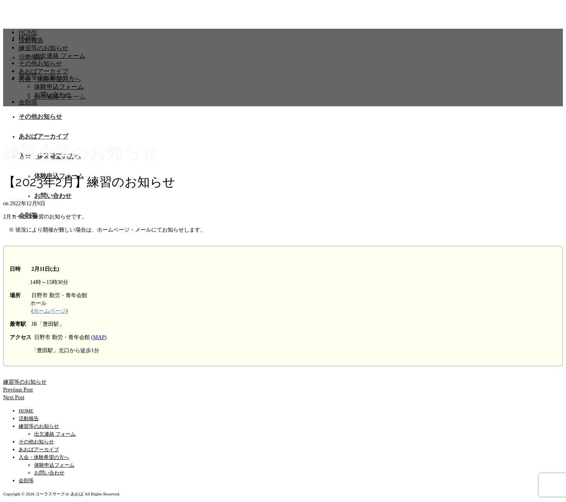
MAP (99, 337)
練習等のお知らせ (25, 382)
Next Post (13, 397)
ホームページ (49, 311)
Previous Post (18, 390)
